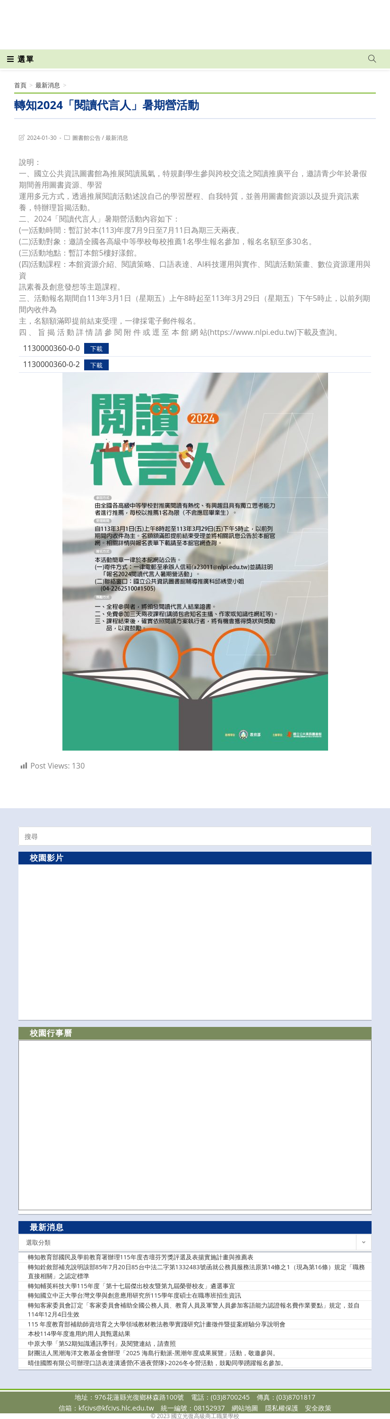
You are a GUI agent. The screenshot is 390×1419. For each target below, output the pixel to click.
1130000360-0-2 (51, 364)
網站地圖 (245, 1407)
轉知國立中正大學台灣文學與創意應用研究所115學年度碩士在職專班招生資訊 (134, 1295)
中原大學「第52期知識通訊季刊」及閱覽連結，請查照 (102, 1343)
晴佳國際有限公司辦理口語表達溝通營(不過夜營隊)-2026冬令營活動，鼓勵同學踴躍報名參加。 (157, 1363)
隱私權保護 (281, 1407)
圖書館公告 (86, 138)
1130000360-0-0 (51, 348)
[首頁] (20, 85)
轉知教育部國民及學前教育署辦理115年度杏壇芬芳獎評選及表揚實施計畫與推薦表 (140, 1257)
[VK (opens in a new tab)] (360, 20)
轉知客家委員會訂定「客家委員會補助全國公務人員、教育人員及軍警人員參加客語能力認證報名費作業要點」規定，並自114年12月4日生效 (194, 1310)
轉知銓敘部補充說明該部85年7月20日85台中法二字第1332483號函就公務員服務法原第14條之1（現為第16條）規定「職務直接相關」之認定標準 (196, 1272)
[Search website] (372, 59)
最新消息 (116, 138)
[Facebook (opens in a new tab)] (318, 20)
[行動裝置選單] (21, 59)
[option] (195, 941)
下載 (96, 348)
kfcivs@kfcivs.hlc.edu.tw (116, 1407)
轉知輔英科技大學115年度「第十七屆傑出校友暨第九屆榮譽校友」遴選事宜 (131, 1286)
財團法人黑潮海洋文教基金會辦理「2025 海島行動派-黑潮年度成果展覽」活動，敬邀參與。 (153, 1353)
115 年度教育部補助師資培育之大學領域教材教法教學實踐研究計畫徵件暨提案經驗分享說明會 (157, 1324)
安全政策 (318, 1407)
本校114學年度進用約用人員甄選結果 (79, 1333)
